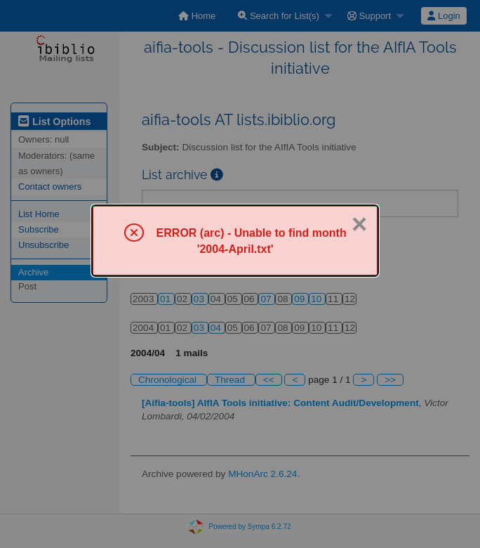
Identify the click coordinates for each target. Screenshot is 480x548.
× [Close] (359, 224)
